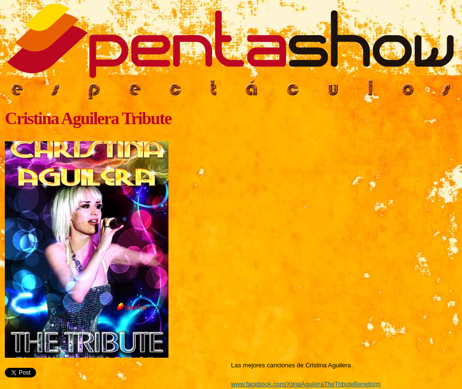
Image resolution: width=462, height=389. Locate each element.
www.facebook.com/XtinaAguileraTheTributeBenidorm (306, 384)
